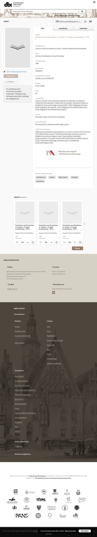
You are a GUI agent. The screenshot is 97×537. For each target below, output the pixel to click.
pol (36, 93)
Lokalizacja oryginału (54, 363)
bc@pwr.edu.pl (12, 289)
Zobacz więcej (19, 343)
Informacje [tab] (63, 28)
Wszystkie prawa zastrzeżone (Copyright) (50, 117)
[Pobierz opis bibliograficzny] (22, 242)
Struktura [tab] (83, 28)
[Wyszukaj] (82, 11)
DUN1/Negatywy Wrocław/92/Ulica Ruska (72, 107)
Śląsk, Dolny (63, 177)
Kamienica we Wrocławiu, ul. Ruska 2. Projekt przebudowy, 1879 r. (25, 227)
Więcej (77, 248)
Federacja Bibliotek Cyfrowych (25, 413)
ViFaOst (17, 431)
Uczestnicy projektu (21, 381)
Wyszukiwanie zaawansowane (68, 15)
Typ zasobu (51, 345)
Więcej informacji (70, 531)
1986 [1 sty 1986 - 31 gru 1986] (37, 63)
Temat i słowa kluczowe (55, 340)
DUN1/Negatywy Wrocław (78, 105)
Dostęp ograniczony (15, 71)
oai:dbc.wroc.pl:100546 (44, 78)
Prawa (49, 354)
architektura (40, 177)
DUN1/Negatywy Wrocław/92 (45, 107)
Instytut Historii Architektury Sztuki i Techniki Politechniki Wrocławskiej (60, 48)
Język (48, 349)
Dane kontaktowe (21, 404)
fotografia (38, 71)
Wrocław (74, 177)
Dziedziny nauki (20, 331)
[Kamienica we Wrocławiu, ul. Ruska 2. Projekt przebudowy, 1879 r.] (25, 213)
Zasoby (17, 326)
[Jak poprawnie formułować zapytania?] (84, 15)
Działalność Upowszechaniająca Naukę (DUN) (51, 105)
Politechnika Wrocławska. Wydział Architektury (71, 103)
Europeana (18, 422)
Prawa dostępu (52, 359)
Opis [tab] (42, 28)
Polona (17, 408)
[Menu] (94, 2)
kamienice (40, 181)
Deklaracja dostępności (23, 394)
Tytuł (48, 326)
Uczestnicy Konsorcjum (23, 336)
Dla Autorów (19, 399)
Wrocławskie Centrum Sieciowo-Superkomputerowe (53, 478)
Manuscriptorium (21, 417)
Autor (49, 331)
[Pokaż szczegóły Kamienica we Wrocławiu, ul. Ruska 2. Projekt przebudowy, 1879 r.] (32, 242)
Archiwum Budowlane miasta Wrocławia (49, 56)
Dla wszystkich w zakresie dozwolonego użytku (52, 124)
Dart (16, 427)
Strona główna (19, 314)
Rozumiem (85, 531)
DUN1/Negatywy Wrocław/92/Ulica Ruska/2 (50, 109)
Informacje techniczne (22, 385)
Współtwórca (51, 336)
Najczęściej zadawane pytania (25, 390)
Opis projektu (19, 376)
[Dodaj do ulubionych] (85, 21)
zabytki (52, 177)
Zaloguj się (18, 446)
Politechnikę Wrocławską (37, 476)
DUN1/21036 (39, 86)
